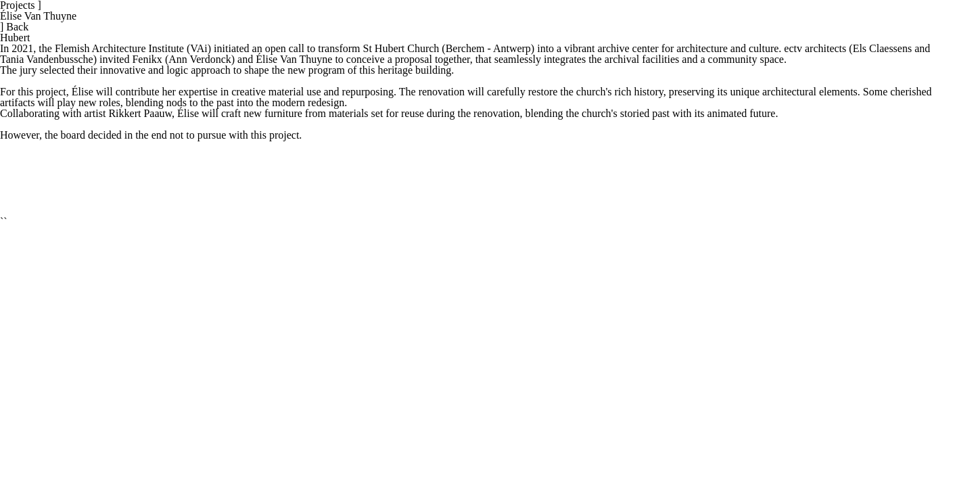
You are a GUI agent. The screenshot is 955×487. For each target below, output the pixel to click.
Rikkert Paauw (140, 113)
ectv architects (815, 48)
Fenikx (147, 59)
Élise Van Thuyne (38, 16)
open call (284, 48)
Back (14, 26)
